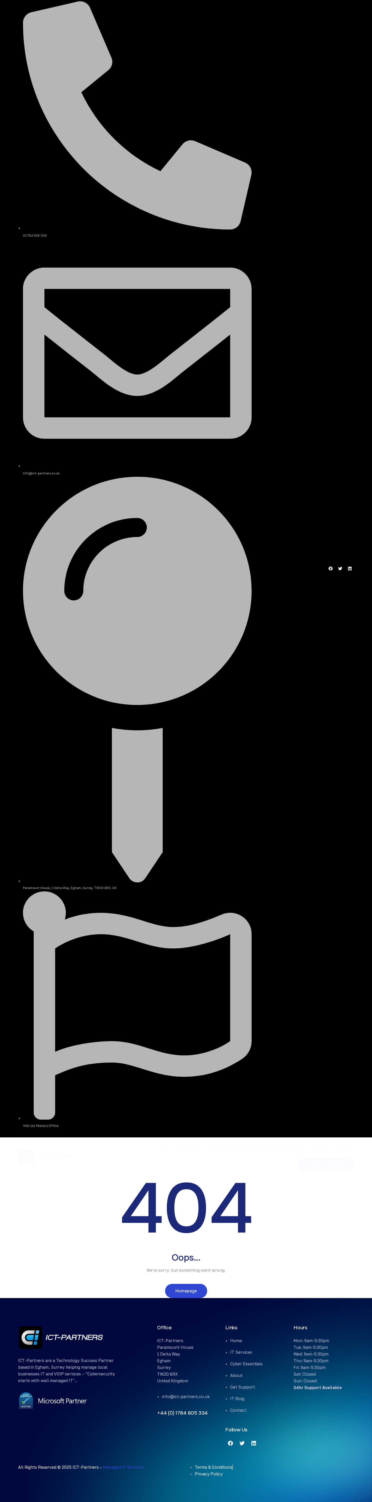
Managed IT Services (123, 1467)
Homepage (186, 1291)
